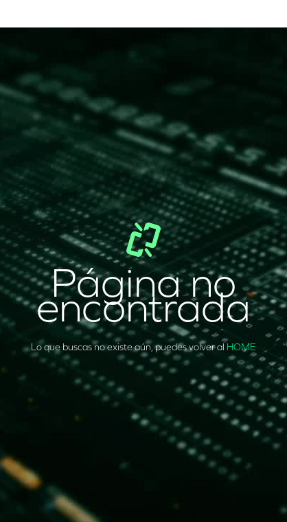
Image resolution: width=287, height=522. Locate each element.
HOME (241, 347)
